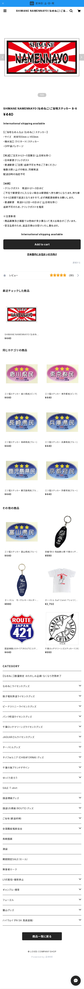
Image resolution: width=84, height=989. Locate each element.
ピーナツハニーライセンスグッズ (19, 706)
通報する (77, 262)
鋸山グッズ (8, 910)
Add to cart (42, 244)
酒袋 (5, 849)
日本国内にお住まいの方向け (42, 254)
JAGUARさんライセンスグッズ (18, 737)
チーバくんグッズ (11, 747)
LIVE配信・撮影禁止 (13, 879)
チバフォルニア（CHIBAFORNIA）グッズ (23, 757)
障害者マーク (10, 869)
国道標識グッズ (11, 798)
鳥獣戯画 (7, 838)
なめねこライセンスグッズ (16, 686)
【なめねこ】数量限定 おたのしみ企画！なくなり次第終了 (32, 676)
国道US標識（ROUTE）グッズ (18, 808)
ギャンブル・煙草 (11, 889)
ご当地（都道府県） (12, 818)
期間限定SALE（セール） (15, 859)
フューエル (8, 900)
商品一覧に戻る (42, 936)
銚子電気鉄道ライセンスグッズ (19, 696)
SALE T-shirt (10, 788)
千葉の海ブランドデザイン (16, 767)
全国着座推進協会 (12, 828)
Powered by (42, 957)
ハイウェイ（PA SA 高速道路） (18, 920)
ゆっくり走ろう (10, 777)
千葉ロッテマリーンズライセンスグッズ (22, 726)
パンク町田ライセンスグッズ (17, 716)
